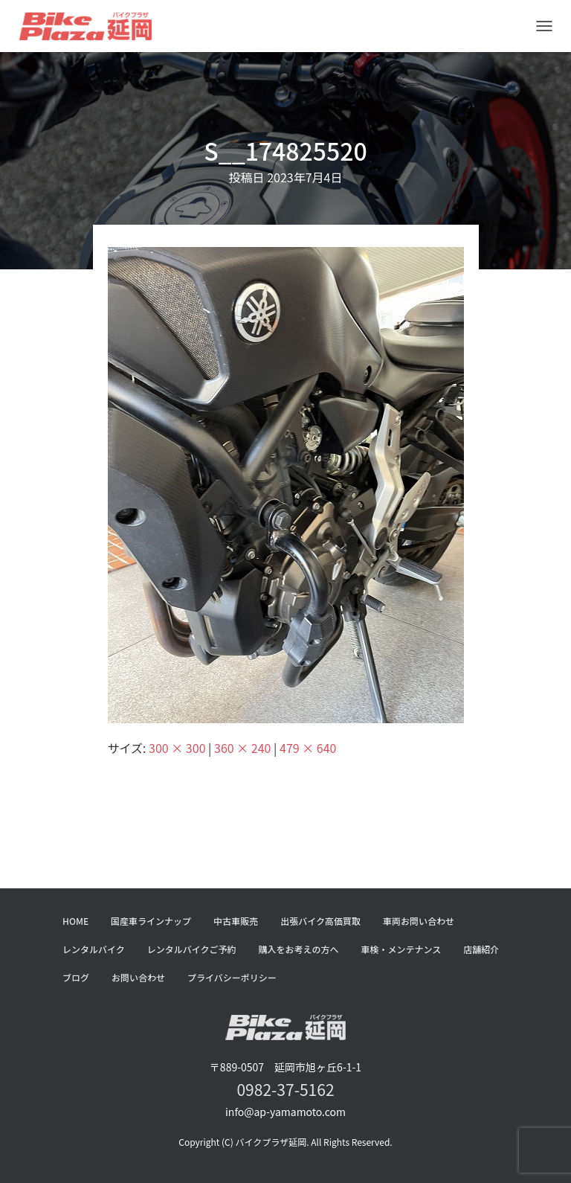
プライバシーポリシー (232, 977)
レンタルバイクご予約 (191, 949)
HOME (75, 920)
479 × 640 (308, 748)
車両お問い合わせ (418, 920)
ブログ (75, 977)
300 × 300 (177, 748)
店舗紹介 (481, 949)
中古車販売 (235, 920)
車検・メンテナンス (401, 949)
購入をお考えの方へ (299, 949)
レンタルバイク (93, 949)
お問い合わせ (138, 977)
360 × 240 (242, 748)
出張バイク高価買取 (320, 920)
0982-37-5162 (285, 1089)
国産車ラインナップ (151, 920)
